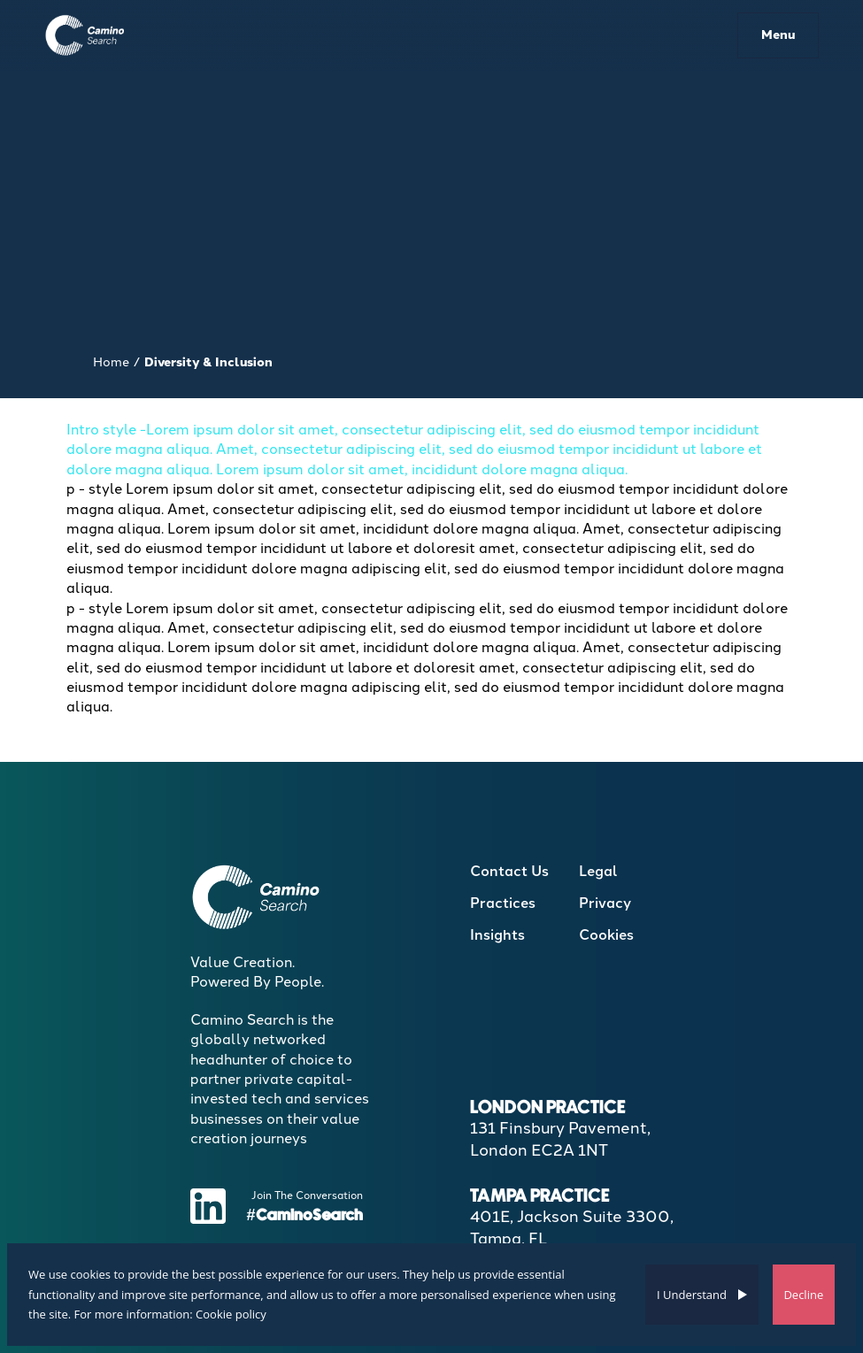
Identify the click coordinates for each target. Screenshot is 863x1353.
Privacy (605, 903)
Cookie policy (231, 1314)
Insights (497, 934)
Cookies (606, 934)
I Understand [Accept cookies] (692, 1295)
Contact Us (509, 871)
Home (111, 362)
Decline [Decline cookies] (803, 1295)
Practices (503, 903)
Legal (598, 871)
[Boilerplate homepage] (85, 35)
